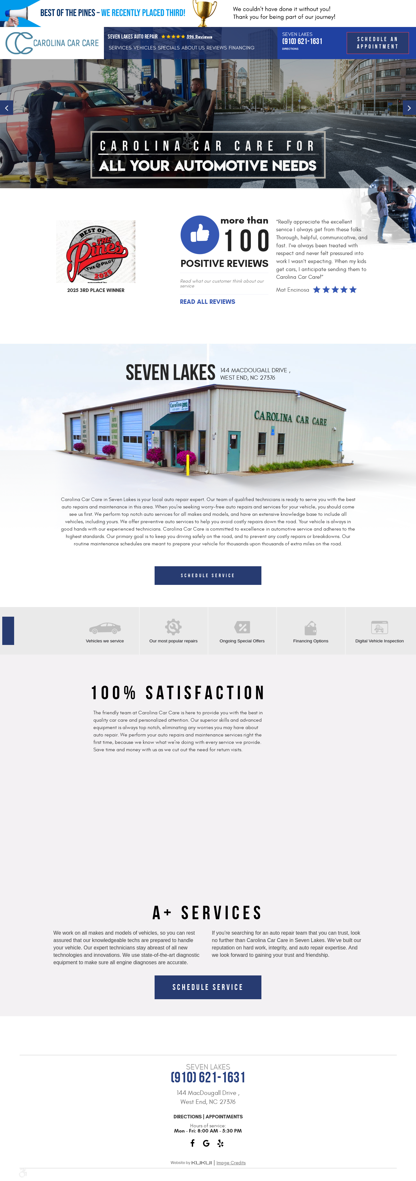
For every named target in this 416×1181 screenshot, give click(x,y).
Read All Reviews (207, 302)
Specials (169, 47)
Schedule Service (208, 575)
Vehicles (144, 47)
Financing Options (310, 641)
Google (206, 1143)
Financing (242, 47)
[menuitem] (120, 48)
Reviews (217, 47)
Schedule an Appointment (378, 42)
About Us (193, 47)
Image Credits (231, 1163)
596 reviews (199, 37)
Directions (290, 49)
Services (120, 47)
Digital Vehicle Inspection (379, 641)
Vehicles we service (105, 641)
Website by (191, 1163)
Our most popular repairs (173, 641)
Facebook (192, 1143)
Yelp (221, 1143)
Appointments (224, 1116)
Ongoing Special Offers (242, 641)
